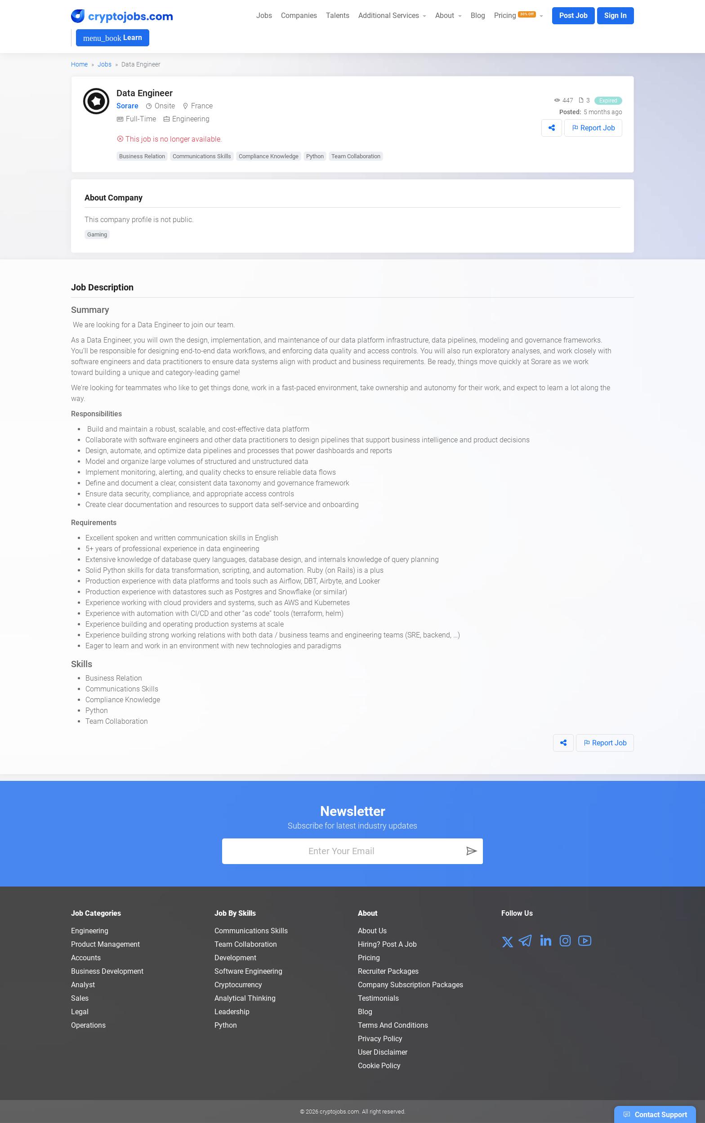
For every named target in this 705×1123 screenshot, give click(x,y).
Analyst (83, 984)
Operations (88, 1025)
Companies (299, 15)
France (202, 106)
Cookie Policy (379, 1065)
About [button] (445, 15)
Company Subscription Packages (410, 984)
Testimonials (378, 998)
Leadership (232, 1011)
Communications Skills (202, 156)
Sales (80, 998)
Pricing (369, 958)
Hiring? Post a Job (387, 944)
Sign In (615, 15)
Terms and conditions (393, 1025)
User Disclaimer (382, 1052)
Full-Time (141, 119)
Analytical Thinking (245, 998)
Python (315, 156)
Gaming (97, 234)
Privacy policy (380, 1038)
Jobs (264, 15)
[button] (551, 128)
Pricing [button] (516, 15)
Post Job (573, 15)
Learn (112, 38)
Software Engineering (248, 971)
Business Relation (142, 156)
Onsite (165, 106)
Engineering (191, 119)
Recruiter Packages (388, 971)
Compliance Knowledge (269, 156)
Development (235, 958)
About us (372, 931)
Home (79, 64)
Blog (478, 15)
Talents (337, 15)
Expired (608, 101)
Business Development (107, 971)
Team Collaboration (355, 156)
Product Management (105, 944)
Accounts (86, 958)
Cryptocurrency (238, 984)
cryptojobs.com (339, 1111)
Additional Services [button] (389, 15)
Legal (80, 1011)
